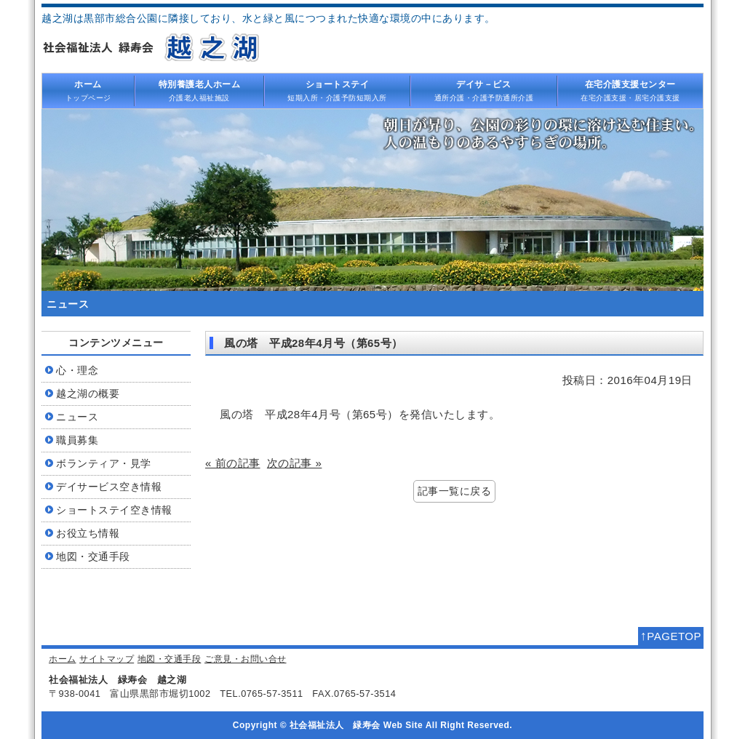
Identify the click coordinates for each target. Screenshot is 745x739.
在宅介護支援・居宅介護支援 (631, 90)
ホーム (62, 659)
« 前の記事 (232, 463)
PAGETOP (670, 635)
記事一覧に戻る (455, 491)
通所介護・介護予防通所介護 (484, 90)
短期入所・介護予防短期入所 (337, 90)
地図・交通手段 (170, 659)
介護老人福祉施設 (199, 90)
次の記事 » (294, 463)
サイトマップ (106, 659)
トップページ (88, 90)
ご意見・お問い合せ (245, 659)
